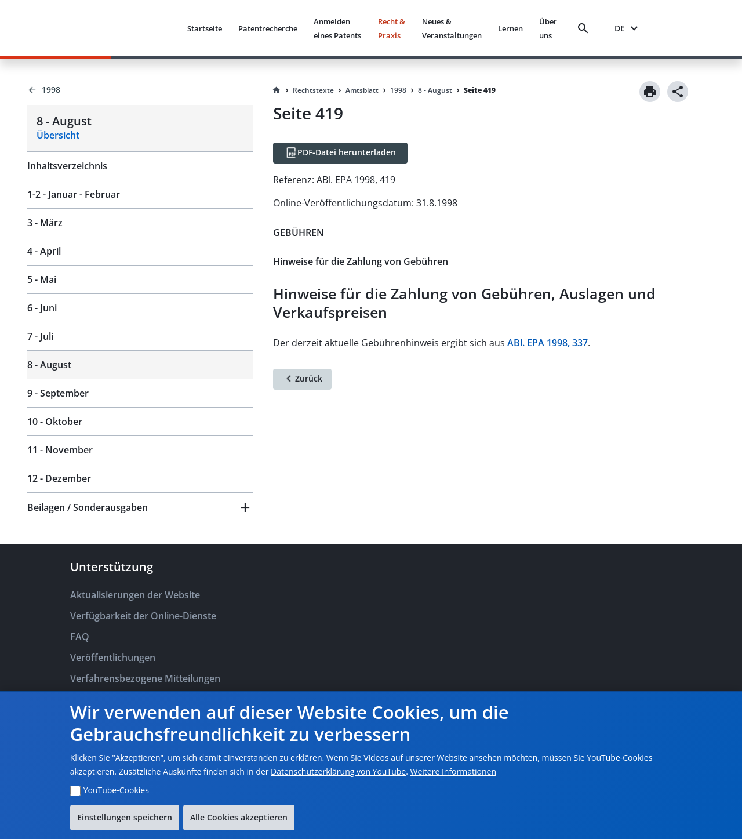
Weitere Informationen (453, 771)
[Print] (649, 91)
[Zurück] (302, 379)
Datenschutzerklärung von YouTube (338, 771)
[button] (140, 507)
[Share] (677, 91)
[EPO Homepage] (134, 28)
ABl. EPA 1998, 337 (547, 342)
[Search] (585, 28)
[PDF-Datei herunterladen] (340, 153)
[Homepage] (276, 90)
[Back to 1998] (140, 90)
